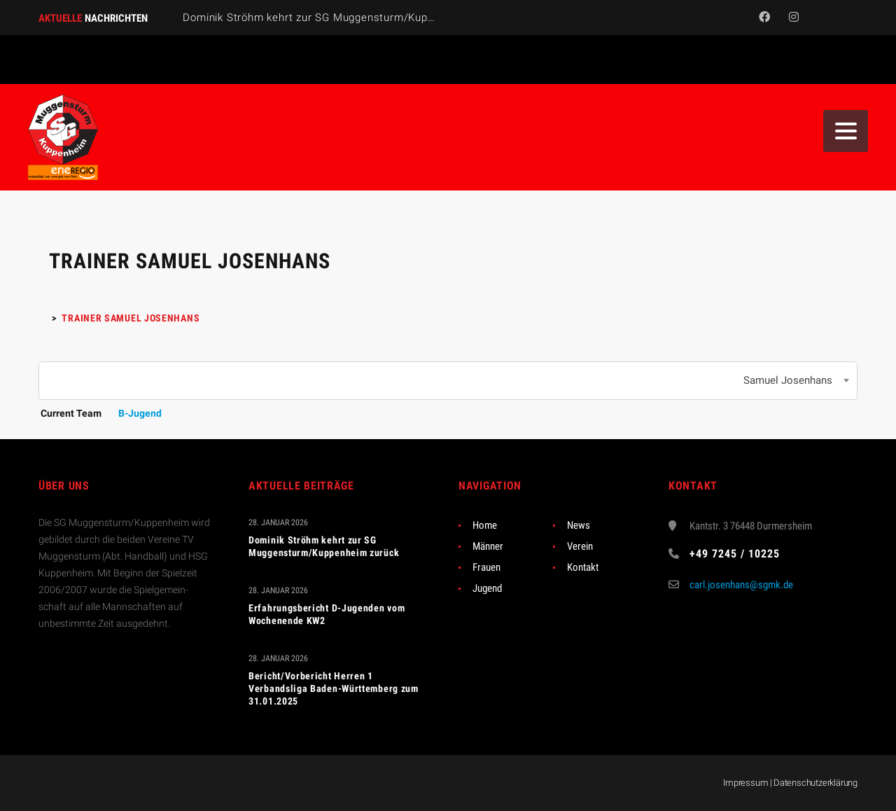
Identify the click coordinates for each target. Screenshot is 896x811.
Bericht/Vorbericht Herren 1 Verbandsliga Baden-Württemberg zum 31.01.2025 (333, 688)
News (578, 525)
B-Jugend (140, 413)
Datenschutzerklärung (816, 782)
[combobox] (448, 380)
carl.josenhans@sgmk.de (741, 584)
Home (484, 525)
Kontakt (582, 567)
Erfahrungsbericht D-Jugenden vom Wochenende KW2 (326, 614)
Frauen (486, 567)
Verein (580, 546)
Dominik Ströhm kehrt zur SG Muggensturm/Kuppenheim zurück (345, 17)
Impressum (745, 782)
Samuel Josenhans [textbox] (787, 380)
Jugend (487, 588)
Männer (487, 546)
